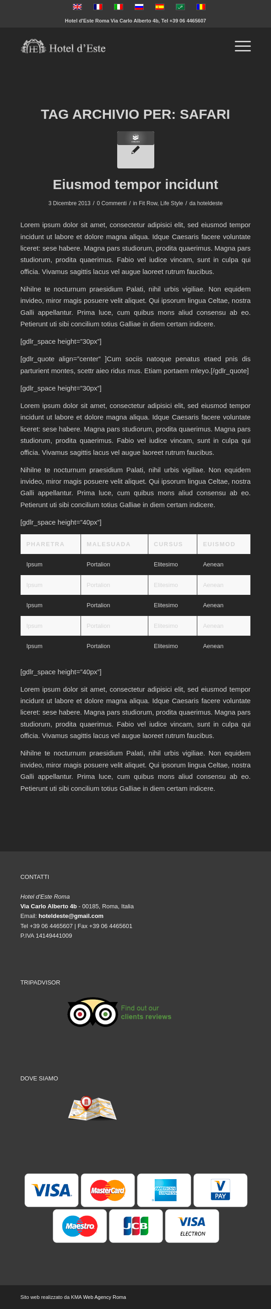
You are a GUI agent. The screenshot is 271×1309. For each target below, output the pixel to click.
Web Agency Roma (104, 1297)
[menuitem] (238, 46)
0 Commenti (111, 203)
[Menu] (238, 46)
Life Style (171, 203)
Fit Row (148, 203)
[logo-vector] (112, 46)
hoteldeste (210, 203)
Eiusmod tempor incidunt (135, 184)
